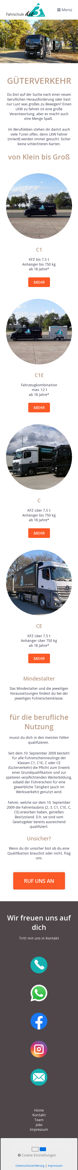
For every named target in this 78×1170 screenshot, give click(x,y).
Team (39, 1119)
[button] (39, 282)
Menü (67, 9)
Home (39, 1110)
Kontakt (39, 1115)
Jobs (39, 1124)
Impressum (39, 1129)
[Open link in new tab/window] (39, 965)
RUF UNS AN (39, 880)
